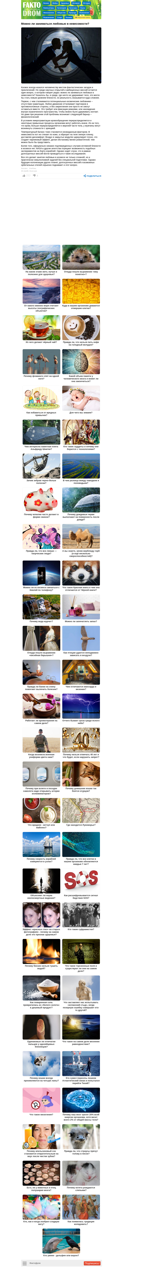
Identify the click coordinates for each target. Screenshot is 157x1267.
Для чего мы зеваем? (80, 412)
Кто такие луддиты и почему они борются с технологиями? (80, 447)
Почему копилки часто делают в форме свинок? (41, 515)
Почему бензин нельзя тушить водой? (41, 967)
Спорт (59, 17)
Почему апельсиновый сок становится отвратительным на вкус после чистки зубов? (41, 1154)
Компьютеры (48, 8)
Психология (84, 13)
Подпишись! (92, 1263)
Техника (68, 17)
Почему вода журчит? (41, 621)
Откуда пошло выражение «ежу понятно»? (81, 273)
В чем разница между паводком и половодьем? (81, 481)
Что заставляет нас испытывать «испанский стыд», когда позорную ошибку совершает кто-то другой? (81, 1006)
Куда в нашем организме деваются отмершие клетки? (81, 306)
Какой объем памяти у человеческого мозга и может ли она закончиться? (81, 379)
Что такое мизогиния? (41, 1114)
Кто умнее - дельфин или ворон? (61, 1255)
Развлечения (48, 17)
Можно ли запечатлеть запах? (81, 621)
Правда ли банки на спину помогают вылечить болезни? (41, 687)
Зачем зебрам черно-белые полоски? (41, 481)
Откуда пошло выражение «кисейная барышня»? (41, 654)
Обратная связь (82, 17)
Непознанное (48, 13)
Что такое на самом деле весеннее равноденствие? (81, 1042)
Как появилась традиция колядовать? (81, 1222)
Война (55, 3)
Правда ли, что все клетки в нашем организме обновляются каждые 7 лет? (81, 861)
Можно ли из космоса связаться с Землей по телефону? (41, 588)
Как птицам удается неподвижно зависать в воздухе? (80, 654)
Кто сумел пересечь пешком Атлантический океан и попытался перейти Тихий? (81, 1080)
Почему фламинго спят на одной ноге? (41, 377)
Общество (61, 13)
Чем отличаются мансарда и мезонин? (81, 687)
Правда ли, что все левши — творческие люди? (41, 552)
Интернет (76, 3)
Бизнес (46, 3)
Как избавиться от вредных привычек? (41, 413)
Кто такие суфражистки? (81, 929)
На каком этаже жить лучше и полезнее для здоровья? (41, 273)
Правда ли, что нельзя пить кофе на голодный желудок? (81, 343)
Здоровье (65, 3)
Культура (73, 8)
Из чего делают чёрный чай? (41, 342)
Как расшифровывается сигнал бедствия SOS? (81, 896)
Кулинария (61, 8)
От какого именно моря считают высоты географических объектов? (41, 308)
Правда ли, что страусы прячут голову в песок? (81, 1152)
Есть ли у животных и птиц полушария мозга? (41, 1188)
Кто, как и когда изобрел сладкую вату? (41, 1222)
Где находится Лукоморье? (81, 825)
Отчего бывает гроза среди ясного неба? (81, 721)
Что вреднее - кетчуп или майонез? (41, 826)
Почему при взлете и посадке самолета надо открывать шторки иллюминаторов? (41, 791)
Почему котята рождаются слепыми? (81, 1188)
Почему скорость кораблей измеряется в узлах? (41, 860)
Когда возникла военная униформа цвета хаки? (41, 755)
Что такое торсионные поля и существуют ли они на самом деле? (81, 968)
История (86, 3)
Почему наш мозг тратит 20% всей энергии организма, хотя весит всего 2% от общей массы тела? (81, 1117)
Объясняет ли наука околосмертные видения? (41, 896)
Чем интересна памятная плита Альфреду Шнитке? (41, 447)
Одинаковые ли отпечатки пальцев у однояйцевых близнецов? (41, 1044)
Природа (72, 13)
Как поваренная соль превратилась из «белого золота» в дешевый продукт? (41, 1005)
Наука (82, 8)
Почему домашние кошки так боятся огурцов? (81, 789)
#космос (24, 168)
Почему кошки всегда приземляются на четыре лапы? (41, 1079)
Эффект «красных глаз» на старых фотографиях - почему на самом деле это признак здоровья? (41, 932)
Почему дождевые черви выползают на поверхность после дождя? (81, 517)
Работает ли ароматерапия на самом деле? (41, 721)
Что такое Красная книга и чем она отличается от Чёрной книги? (81, 588)
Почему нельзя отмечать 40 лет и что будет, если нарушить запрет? (81, 755)
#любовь (32, 168)
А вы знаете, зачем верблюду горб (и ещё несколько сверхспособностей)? (81, 553)
